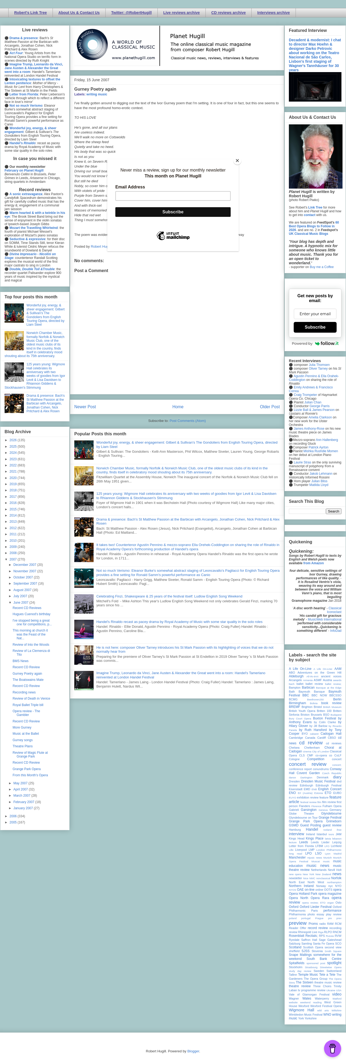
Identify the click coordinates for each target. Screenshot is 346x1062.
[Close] (237, 161)
